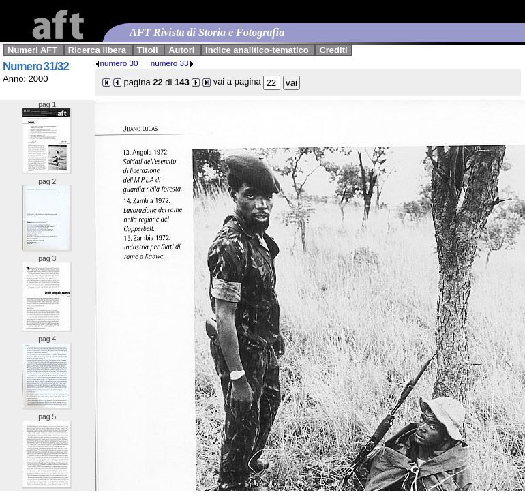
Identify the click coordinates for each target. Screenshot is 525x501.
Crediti (333, 50)
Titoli (147, 50)
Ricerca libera (97, 50)
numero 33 (172, 63)
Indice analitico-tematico (257, 50)
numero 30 (116, 63)
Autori (181, 50)
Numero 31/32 (36, 66)
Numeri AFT (32, 50)
